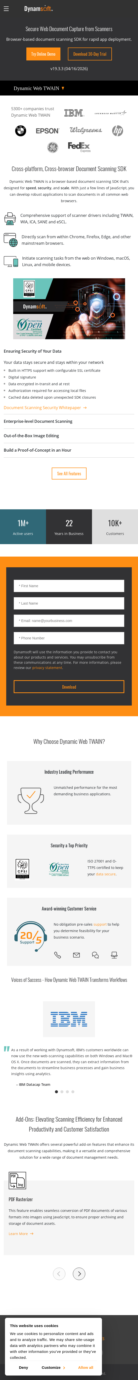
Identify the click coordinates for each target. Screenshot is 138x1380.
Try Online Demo (43, 54)
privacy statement (47, 667)
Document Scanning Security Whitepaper (42, 407)
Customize (53, 1367)
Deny (23, 1367)
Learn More (18, 1233)
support (100, 924)
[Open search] (17, 9)
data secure (106, 874)
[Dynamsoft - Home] (39, 8)
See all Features (69, 473)
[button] (59, 1274)
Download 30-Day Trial (89, 54)
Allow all (85, 1367)
